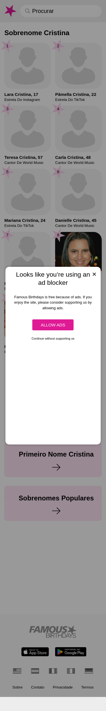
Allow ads (53, 324)
